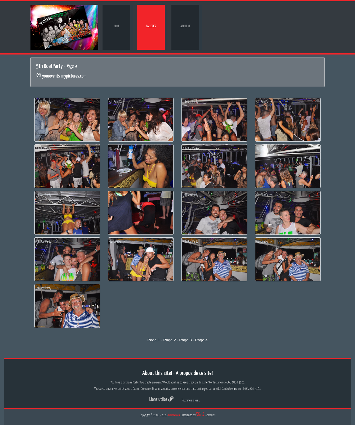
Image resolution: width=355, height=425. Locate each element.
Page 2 (169, 340)
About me (185, 26)
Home (116, 26)
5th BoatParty (43, 102)
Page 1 (153, 340)
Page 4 (201, 340)
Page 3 (185, 340)
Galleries (151, 26)
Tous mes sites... (190, 400)
